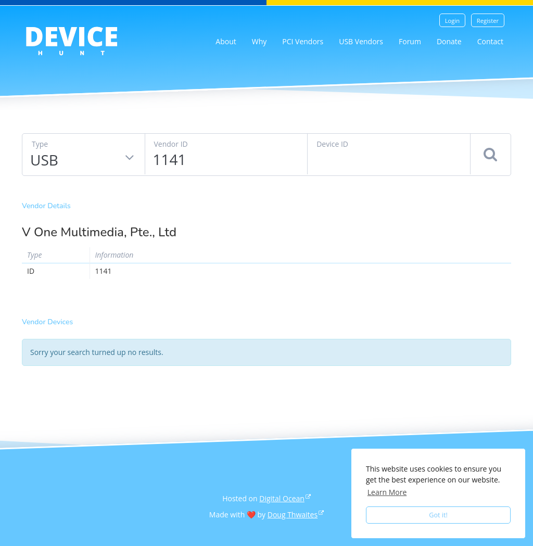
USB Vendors (361, 41)
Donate (449, 41)
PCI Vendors (302, 41)
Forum (410, 41)
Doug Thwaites (293, 514)
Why (259, 41)
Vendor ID (171, 144)
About (225, 41)
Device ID (332, 144)
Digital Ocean (281, 498)
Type (40, 144)
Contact (490, 41)
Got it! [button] (438, 515)
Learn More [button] (387, 492)
